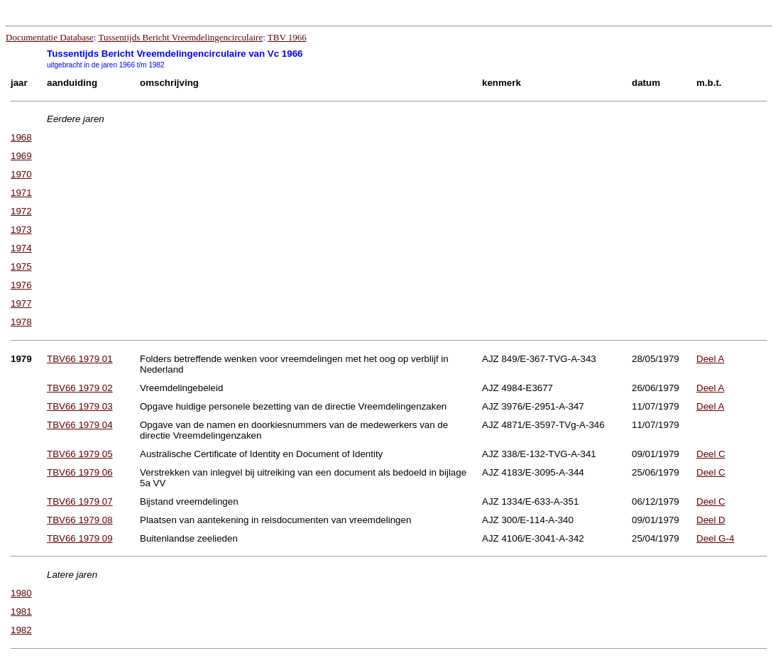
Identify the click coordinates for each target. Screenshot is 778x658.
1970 (21, 174)
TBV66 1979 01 (80, 358)
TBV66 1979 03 (80, 406)
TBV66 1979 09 (80, 538)
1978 (21, 322)
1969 (21, 155)
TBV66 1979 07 (80, 501)
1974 (21, 248)
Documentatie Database (50, 37)
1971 (21, 192)
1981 (21, 611)
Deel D (710, 520)
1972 (21, 211)
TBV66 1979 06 (80, 472)
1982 (21, 630)
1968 (21, 137)
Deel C (710, 454)
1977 (21, 303)
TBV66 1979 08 (80, 520)
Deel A (710, 358)
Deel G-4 (715, 538)
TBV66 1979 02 (80, 388)
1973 (21, 229)
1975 (21, 266)
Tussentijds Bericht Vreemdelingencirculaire (180, 37)
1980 (21, 593)
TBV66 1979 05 (80, 454)
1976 (21, 285)
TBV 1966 (287, 37)
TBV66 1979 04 (80, 425)
